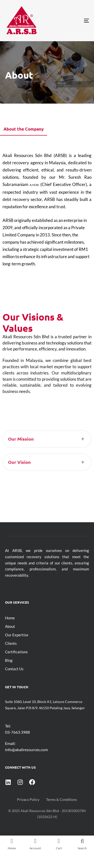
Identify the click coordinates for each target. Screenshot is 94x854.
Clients (11, 643)
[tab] (24, 130)
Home (10, 618)
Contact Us (14, 669)
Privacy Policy (28, 799)
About (10, 626)
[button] (47, 443)
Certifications (16, 652)
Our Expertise (16, 635)
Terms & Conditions (61, 799)
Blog (9, 660)
